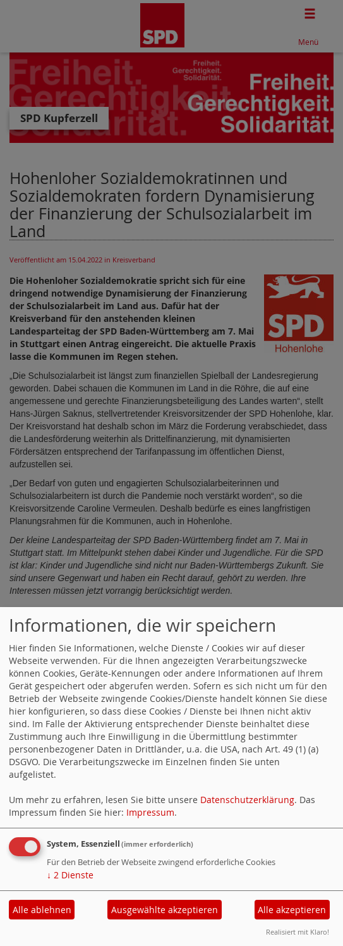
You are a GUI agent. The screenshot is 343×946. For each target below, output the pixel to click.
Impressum (150, 812)
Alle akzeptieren (292, 910)
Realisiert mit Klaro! (297, 932)
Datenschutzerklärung (247, 800)
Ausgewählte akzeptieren (164, 910)
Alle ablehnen (42, 910)
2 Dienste (70, 875)
